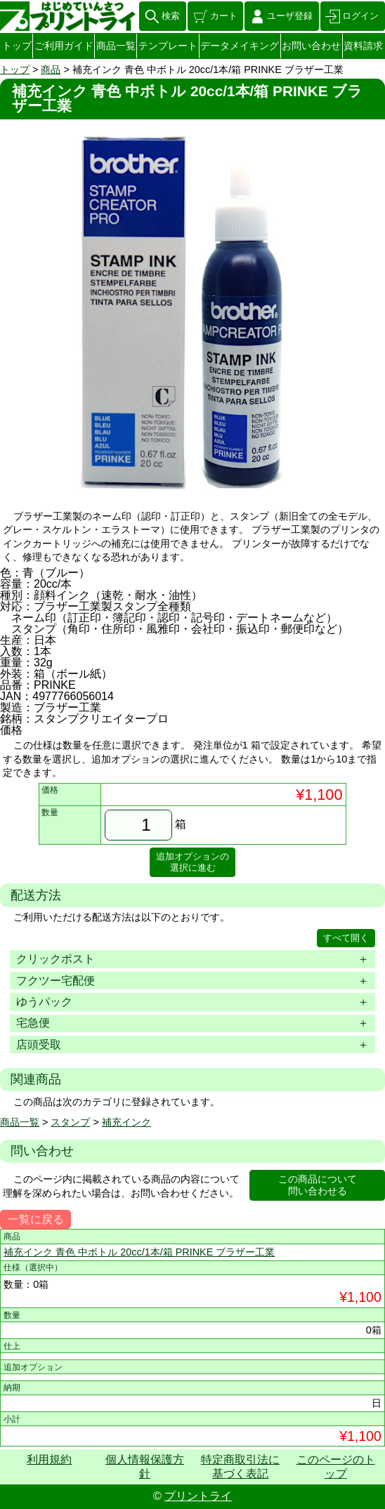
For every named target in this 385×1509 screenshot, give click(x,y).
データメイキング (239, 45)
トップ (17, 45)
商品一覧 (116, 45)
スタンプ (70, 1122)
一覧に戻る (36, 1219)
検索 (171, 16)
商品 (50, 69)
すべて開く (346, 938)
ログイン (360, 16)
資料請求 (363, 45)
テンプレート (167, 45)
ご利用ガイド (63, 45)
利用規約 (49, 1459)
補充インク (126, 1122)
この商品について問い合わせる (317, 1185)
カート (223, 16)
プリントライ (198, 1496)
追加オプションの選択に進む (192, 862)
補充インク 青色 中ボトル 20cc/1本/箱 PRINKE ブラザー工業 (139, 1252)
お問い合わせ (311, 45)
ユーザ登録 (290, 16)
